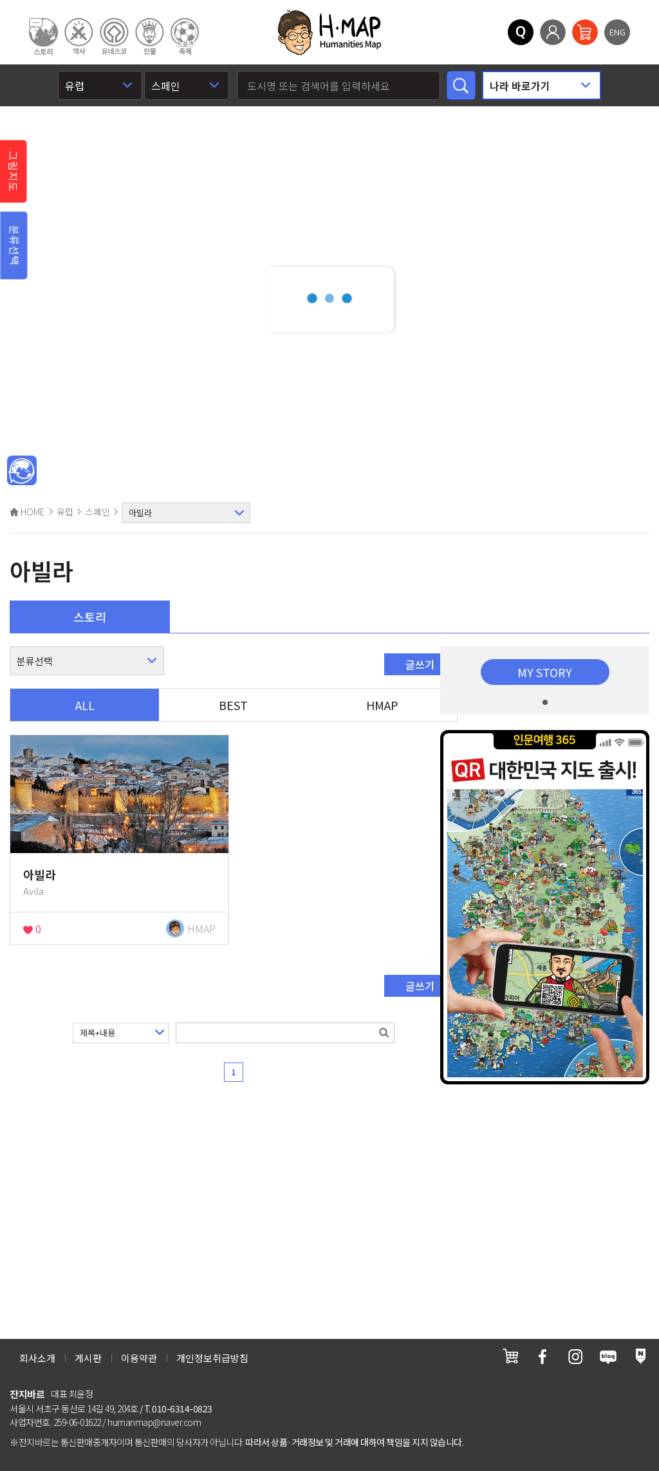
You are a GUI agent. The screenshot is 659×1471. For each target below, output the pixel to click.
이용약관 (139, 1358)
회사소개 (37, 1358)
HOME (27, 511)
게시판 (88, 1358)
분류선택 (15, 245)
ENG (617, 32)
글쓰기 (419, 664)
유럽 (65, 511)
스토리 (89, 616)
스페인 (97, 511)
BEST (233, 705)
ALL (85, 705)
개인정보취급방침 (212, 1358)
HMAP (382, 705)
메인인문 (21, 471)
